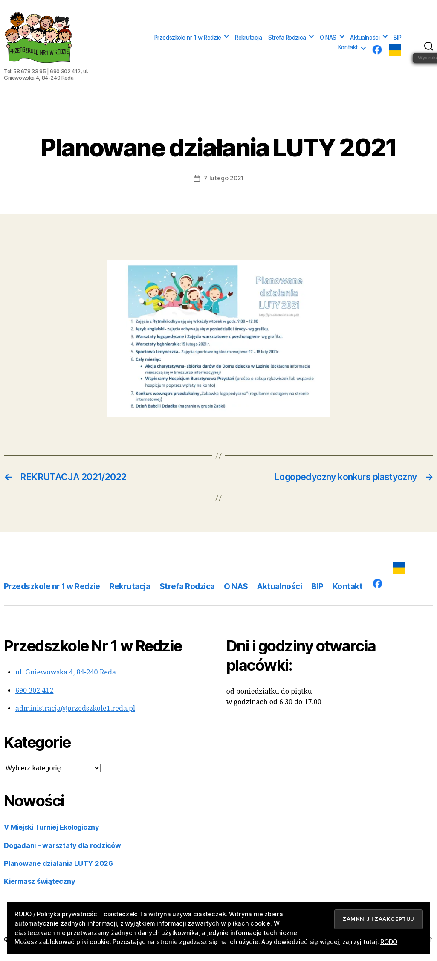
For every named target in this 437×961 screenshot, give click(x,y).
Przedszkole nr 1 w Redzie (187, 37)
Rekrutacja (248, 37)
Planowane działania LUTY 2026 (58, 863)
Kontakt (348, 47)
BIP (398, 37)
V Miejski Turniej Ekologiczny (51, 827)
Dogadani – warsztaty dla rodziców (62, 845)
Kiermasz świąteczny (39, 881)
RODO (388, 941)
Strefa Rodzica (287, 37)
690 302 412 (34, 690)
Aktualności (364, 37)
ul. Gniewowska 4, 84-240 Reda (65, 672)
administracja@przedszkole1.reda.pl (75, 708)
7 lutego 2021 (223, 178)
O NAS (328, 37)
